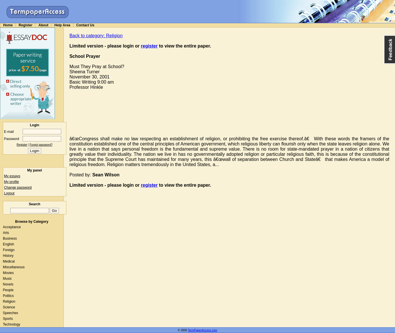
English (8, 244)
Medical (9, 261)
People (8, 290)
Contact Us (85, 25)
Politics (8, 296)
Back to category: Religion (96, 35)
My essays (12, 176)
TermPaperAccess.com (202, 330)
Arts (6, 233)
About (43, 25)
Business (10, 239)
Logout (9, 193)
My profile (11, 182)
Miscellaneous (14, 267)
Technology (11, 324)
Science (9, 307)
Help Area (62, 25)
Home (8, 25)
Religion (9, 301)
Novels (8, 284)
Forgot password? (41, 144)
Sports (8, 319)
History (8, 256)
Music (7, 279)
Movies (8, 273)
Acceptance (12, 227)
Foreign (9, 250)
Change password (18, 188)
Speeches (10, 313)
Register (25, 25)
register (149, 46)
